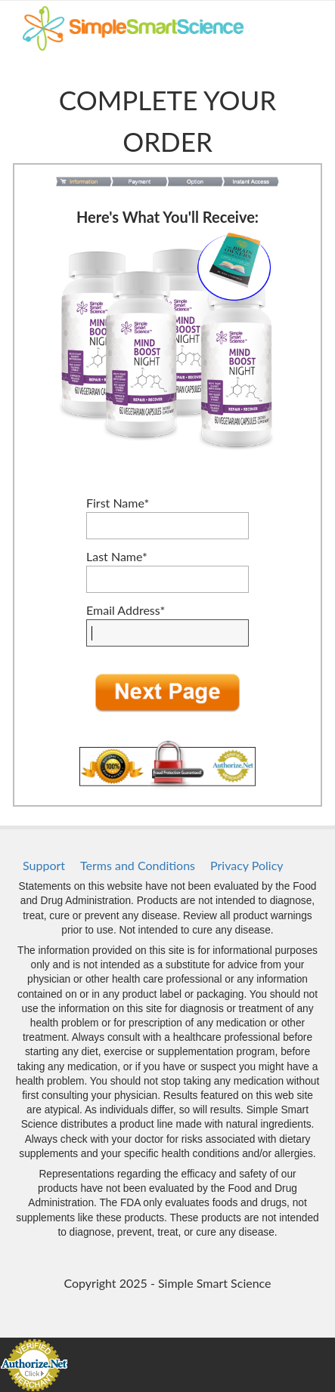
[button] (167, 693)
